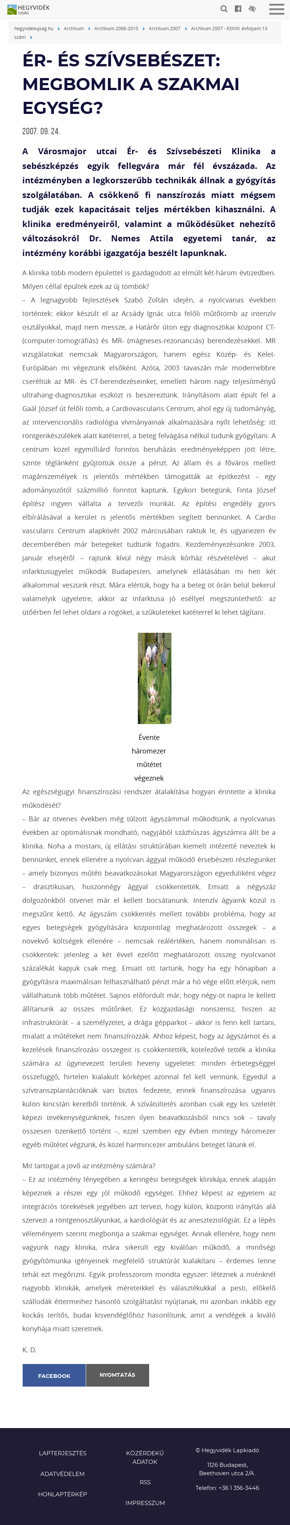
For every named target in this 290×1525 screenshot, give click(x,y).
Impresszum (145, 1503)
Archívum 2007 (164, 28)
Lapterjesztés (62, 1453)
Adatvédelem (62, 1474)
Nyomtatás (117, 1375)
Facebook (54, 1376)
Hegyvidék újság (32, 10)
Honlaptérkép (62, 1494)
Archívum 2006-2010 (116, 28)
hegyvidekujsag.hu (33, 28)
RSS (145, 1482)
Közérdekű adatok (145, 1458)
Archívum (74, 28)
